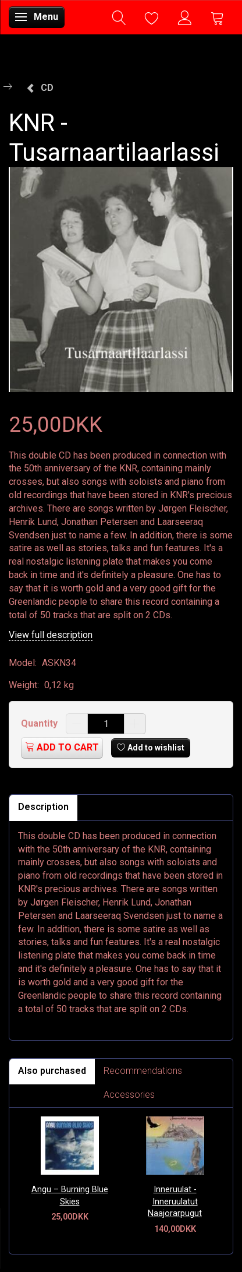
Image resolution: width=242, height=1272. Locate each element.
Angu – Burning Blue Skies (69, 1196)
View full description (50, 634)
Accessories (129, 1094)
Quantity (40, 723)
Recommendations (143, 1070)
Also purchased (52, 1070)
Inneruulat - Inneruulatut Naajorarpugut (175, 1201)
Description (43, 806)
